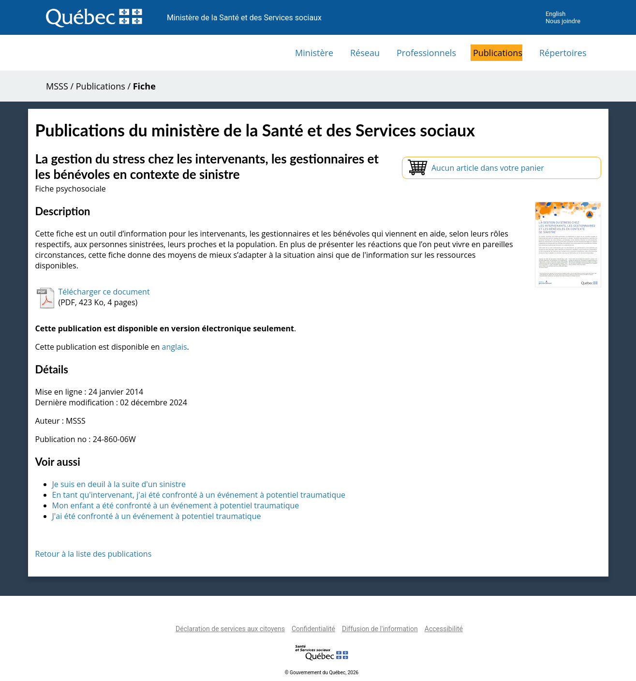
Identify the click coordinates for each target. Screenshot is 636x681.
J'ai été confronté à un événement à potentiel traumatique (156, 516)
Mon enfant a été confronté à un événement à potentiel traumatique (175, 505)
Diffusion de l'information (380, 629)
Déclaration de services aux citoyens (230, 629)
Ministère (314, 53)
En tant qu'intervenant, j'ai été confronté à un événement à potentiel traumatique (198, 494)
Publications (497, 53)
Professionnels (426, 53)
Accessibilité (444, 629)
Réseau (365, 53)
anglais (174, 346)
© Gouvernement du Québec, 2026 (321, 672)
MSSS (57, 86)
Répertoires (563, 53)
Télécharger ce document (104, 291)
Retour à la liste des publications (93, 553)
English (555, 13)
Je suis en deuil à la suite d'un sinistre (119, 484)
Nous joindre (563, 21)
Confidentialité (313, 629)
